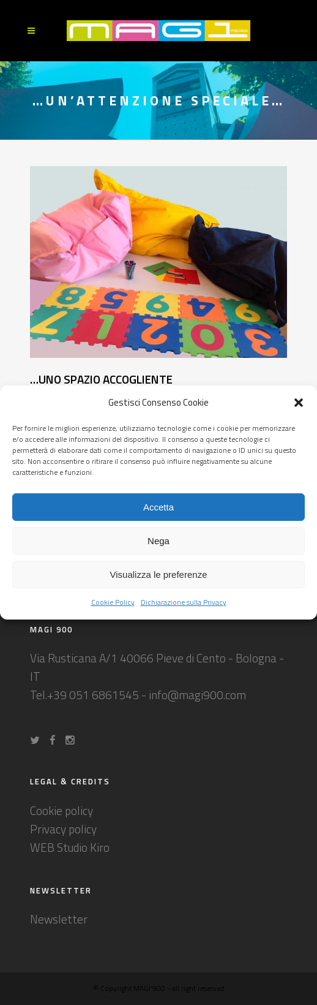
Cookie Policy (113, 602)
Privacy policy (63, 829)
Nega (158, 541)
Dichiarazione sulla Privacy (183, 602)
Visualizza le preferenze (158, 574)
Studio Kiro (83, 847)
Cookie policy (61, 810)
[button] (299, 402)
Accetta (158, 507)
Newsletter (59, 919)
